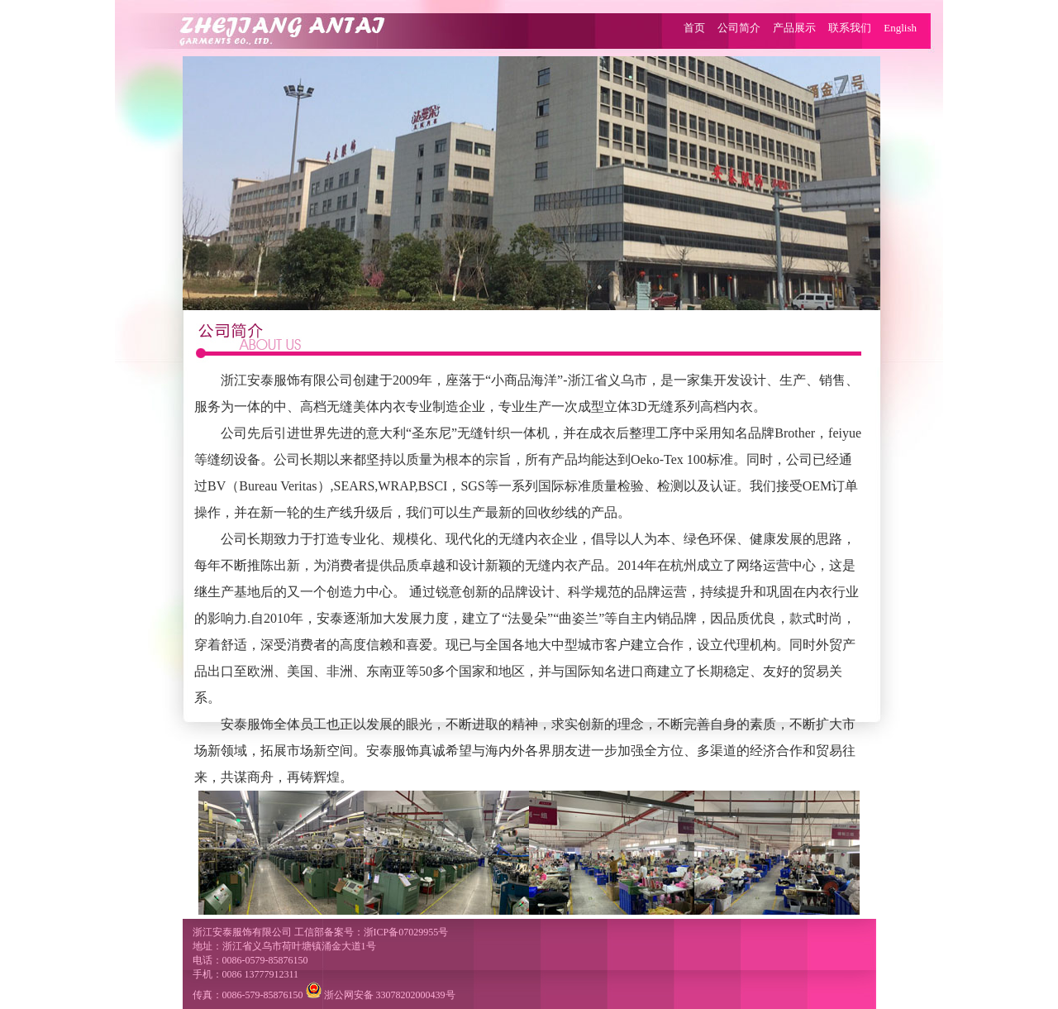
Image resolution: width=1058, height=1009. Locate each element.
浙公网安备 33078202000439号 (380, 995)
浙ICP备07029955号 (406, 932)
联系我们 (849, 28)
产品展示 (794, 28)
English (900, 28)
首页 (694, 28)
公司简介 (738, 28)
